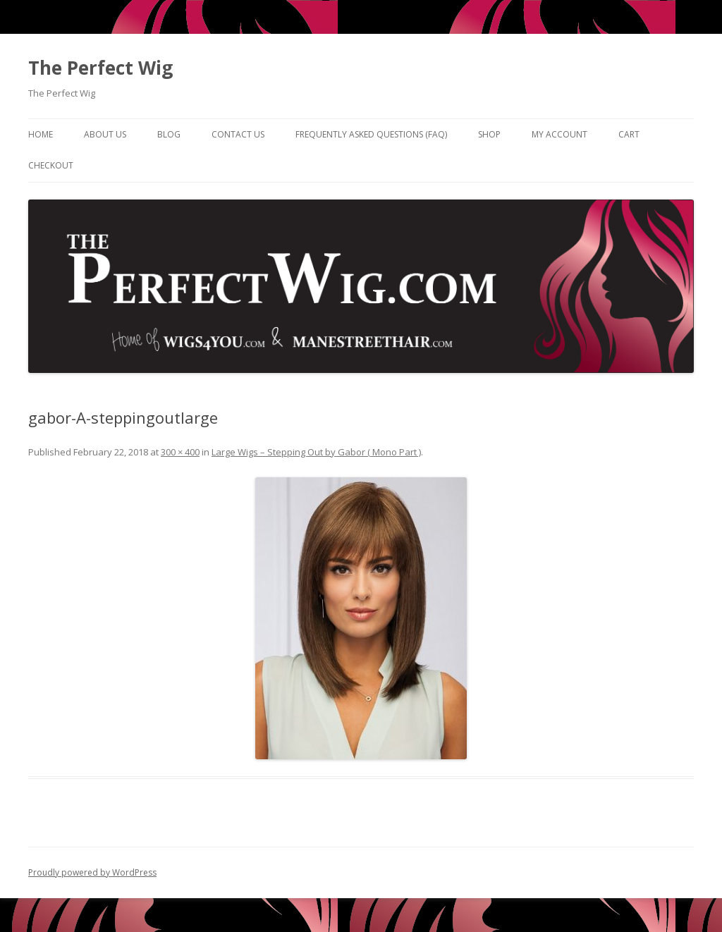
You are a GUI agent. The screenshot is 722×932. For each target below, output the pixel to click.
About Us (105, 134)
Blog (168, 134)
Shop (489, 134)
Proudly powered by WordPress (92, 872)
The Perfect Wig (100, 67)
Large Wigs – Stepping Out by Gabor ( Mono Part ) (316, 452)
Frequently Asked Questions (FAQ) (371, 134)
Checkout (50, 165)
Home (40, 134)
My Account (559, 134)
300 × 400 (180, 452)
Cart (629, 134)
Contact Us (238, 134)
